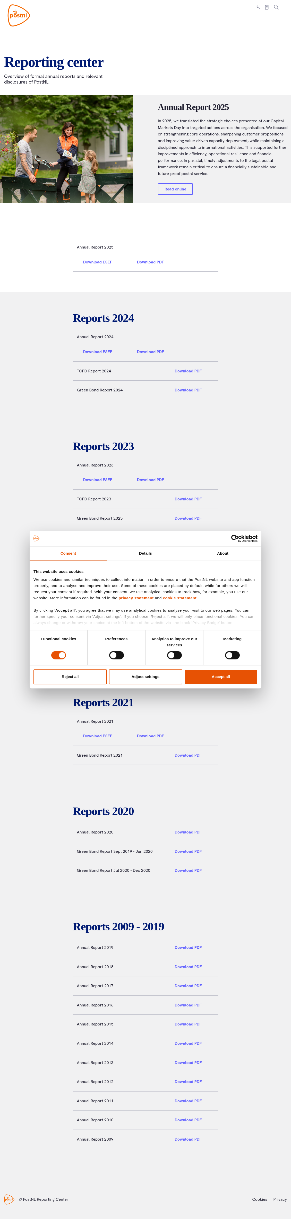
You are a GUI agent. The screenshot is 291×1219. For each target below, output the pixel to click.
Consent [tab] (68, 553)
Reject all (70, 676)
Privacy (280, 1199)
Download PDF (153, 262)
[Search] (276, 7)
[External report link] (267, 7)
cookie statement (180, 598)
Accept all (221, 676)
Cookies (259, 1199)
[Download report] (258, 7)
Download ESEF (100, 262)
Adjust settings (145, 676)
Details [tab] (145, 553)
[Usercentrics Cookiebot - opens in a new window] (235, 538)
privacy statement (136, 598)
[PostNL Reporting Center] (18, 15)
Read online (175, 189)
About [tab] (222, 553)
